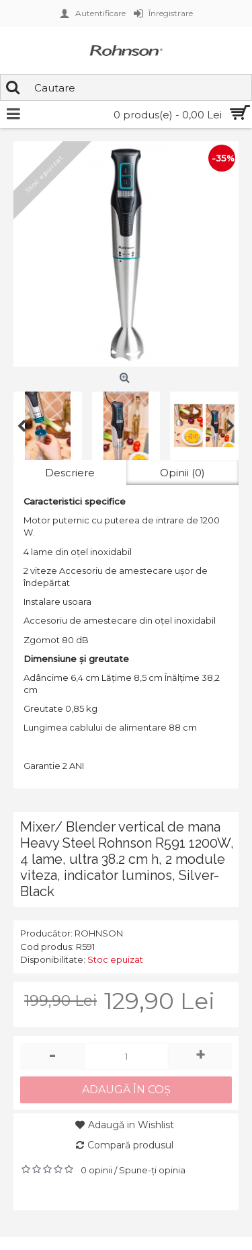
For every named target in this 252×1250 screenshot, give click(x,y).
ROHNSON (99, 933)
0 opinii (96, 1170)
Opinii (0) (182, 472)
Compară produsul (130, 1145)
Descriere (70, 472)
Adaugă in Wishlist (131, 1125)
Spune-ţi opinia (152, 1170)
